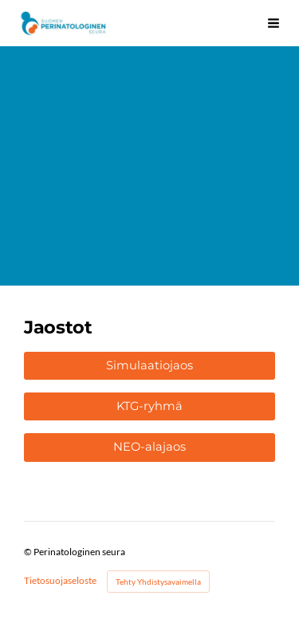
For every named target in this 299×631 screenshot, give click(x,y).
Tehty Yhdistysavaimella (158, 581)
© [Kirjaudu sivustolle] (28, 552)
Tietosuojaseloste (60, 581)
